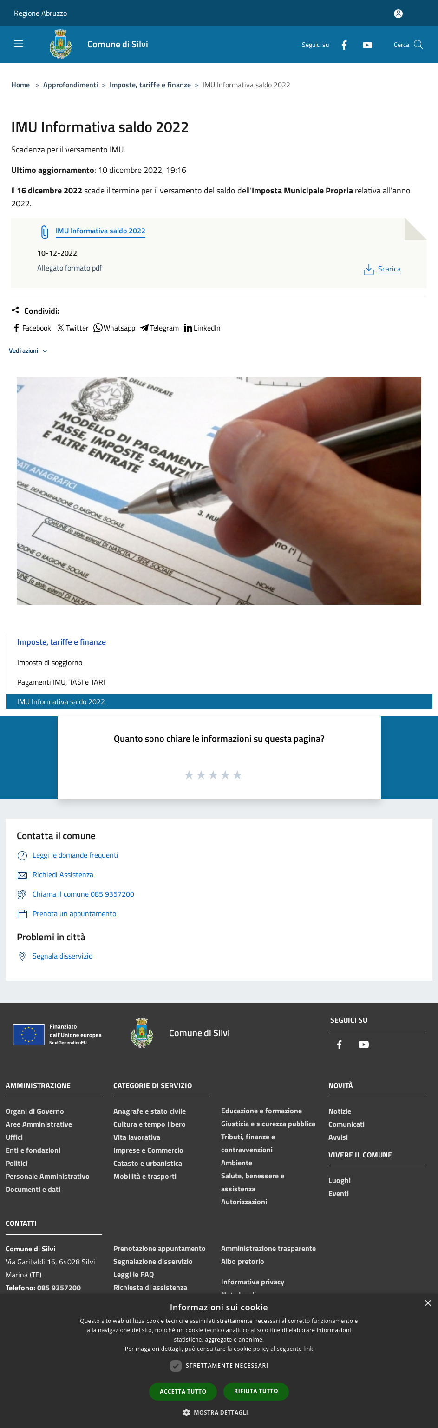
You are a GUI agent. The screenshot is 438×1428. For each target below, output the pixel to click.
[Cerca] (418, 44)
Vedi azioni (30, 351)
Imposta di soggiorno (49, 662)
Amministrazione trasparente (268, 1248)
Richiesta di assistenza (150, 1287)
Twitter (72, 327)
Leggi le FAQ (133, 1274)
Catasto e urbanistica (147, 1163)
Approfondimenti (70, 84)
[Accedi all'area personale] (398, 13)
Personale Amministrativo (48, 1176)
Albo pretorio (242, 1261)
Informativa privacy (252, 1281)
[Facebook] (340, 44)
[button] (219, 1412)
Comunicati (346, 1124)
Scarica (381, 268)
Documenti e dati (33, 1189)
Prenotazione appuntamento (159, 1248)
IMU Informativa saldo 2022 (61, 701)
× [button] (427, 1303)
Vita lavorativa (136, 1137)
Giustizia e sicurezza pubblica (268, 1123)
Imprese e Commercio (148, 1150)
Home (20, 84)
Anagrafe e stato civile (149, 1111)
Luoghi (339, 1180)
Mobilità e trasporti (145, 1176)
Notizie (339, 1111)
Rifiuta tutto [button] (256, 1391)
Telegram (159, 327)
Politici (16, 1163)
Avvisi (338, 1137)
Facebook (31, 327)
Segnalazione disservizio (153, 1261)
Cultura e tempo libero (149, 1124)
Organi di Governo (35, 1111)
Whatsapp (113, 327)
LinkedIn (202, 327)
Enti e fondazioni (33, 1150)
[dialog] (219, 1361)
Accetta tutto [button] (183, 1391)
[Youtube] (363, 44)
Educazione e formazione (261, 1110)
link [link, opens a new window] (308, 1349)
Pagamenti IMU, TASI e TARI (61, 682)
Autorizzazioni (244, 1201)
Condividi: (35, 310)
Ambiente (236, 1162)
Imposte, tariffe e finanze (150, 84)
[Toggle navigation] (18, 43)
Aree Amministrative (39, 1124)
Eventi (338, 1193)
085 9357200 (59, 1287)
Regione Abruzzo (40, 13)
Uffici (14, 1137)
